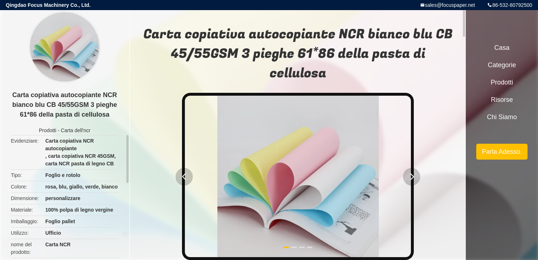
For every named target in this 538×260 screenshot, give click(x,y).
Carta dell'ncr (75, 130)
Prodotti (47, 130)
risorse (502, 99)
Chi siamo (502, 117)
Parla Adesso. (502, 151)
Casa (501, 47)
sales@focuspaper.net (450, 5)
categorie (502, 65)
